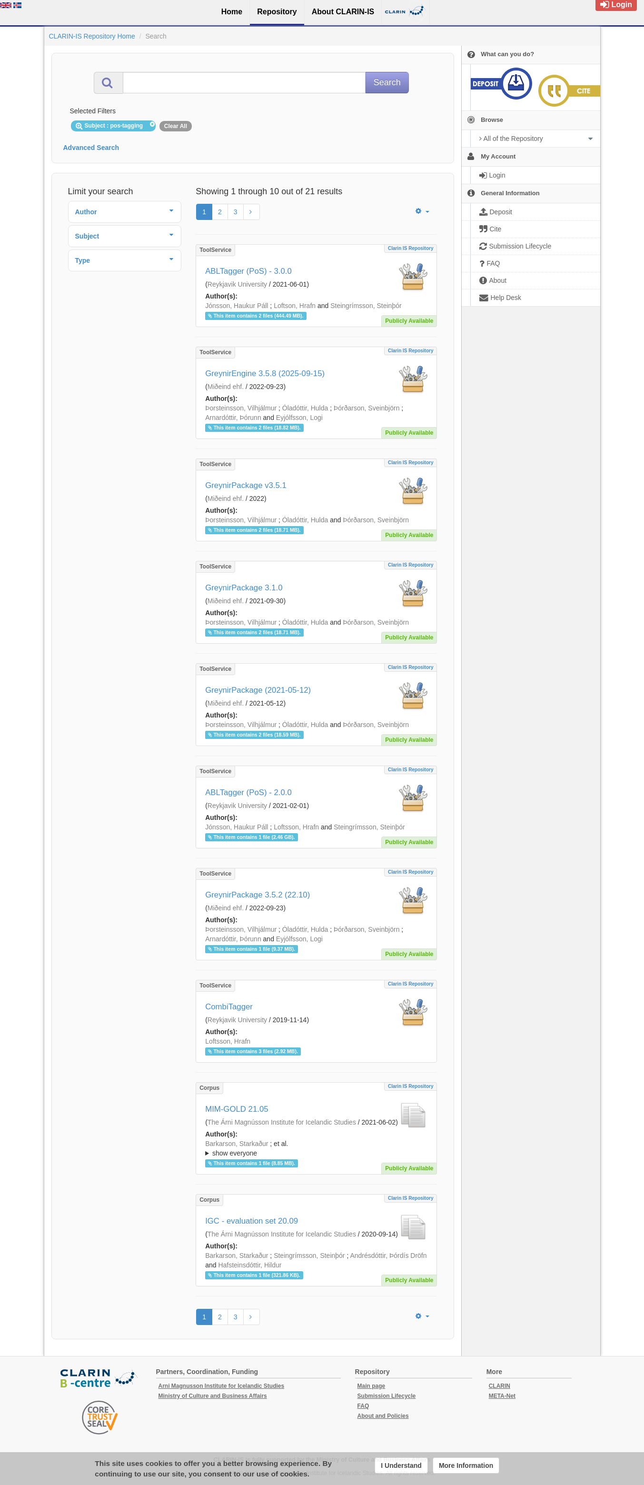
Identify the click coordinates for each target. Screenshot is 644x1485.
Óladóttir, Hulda (305, 408)
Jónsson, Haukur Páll (236, 305)
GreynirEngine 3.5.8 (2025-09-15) (265, 373)
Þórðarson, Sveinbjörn (367, 408)
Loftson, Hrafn (295, 305)
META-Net (502, 1396)
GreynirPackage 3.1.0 (243, 587)
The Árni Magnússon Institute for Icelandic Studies (282, 1122)
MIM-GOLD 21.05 (236, 1109)
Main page (371, 1386)
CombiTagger (229, 1006)
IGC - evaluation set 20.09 (251, 1221)
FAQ (363, 1406)
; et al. (316, 1149)
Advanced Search (91, 147)
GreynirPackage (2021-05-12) (258, 690)
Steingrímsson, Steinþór (365, 305)
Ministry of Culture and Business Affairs (213, 1396)
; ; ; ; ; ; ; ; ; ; (316, 1148)
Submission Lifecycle (386, 1396)
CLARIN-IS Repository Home (92, 36)
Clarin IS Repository (411, 248)
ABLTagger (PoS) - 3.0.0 (248, 271)
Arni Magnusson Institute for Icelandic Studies (222, 1386)
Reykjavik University (237, 284)
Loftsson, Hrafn (296, 827)
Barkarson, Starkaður (236, 1143)
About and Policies (383, 1416)
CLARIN (499, 1386)
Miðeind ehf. (226, 386)
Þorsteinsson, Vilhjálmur (241, 408)
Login (616, 4)
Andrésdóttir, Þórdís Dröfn (388, 1255)
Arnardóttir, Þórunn (233, 417)
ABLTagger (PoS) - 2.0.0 (248, 792)
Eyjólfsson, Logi (299, 417)
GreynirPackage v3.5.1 (246, 485)
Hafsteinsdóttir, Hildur (249, 1265)
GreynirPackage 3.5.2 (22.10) (257, 894)
